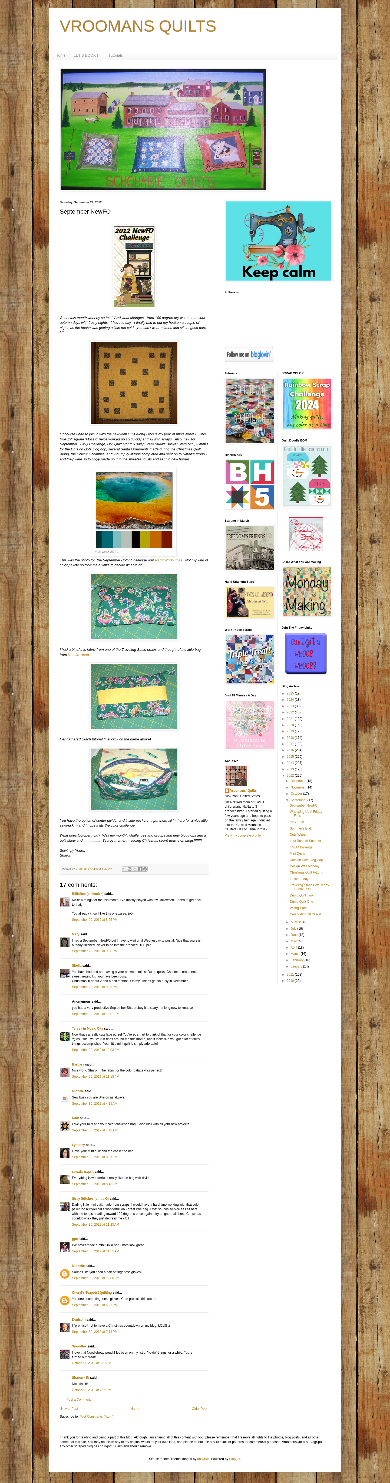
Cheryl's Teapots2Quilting (92, 1293)
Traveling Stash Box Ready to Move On (309, 887)
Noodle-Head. (79, 655)
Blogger (234, 1459)
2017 (291, 744)
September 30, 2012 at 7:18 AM (94, 1130)
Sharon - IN (80, 1378)
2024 (291, 700)
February (297, 960)
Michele (78, 1091)
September (298, 800)
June (294, 935)
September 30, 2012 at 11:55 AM (95, 1251)
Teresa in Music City (87, 1028)
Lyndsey (78, 1145)
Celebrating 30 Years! (305, 914)
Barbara (78, 1064)
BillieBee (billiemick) (88, 894)
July (293, 929)
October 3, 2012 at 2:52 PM (91, 1390)
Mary (76, 934)
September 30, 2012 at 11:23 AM (95, 1224)
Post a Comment (79, 1399)
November (298, 787)
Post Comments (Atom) (96, 1416)
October (296, 794)
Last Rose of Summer (305, 841)
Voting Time (298, 908)
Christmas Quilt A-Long (306, 872)
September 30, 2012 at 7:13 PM (94, 1332)
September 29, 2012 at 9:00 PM (94, 951)
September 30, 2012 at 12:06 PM (95, 1278)
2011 (291, 974)
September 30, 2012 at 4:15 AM (94, 1103)
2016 (291, 750)
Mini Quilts (297, 853)
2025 (291, 693)
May (294, 941)
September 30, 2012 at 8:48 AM (94, 1184)
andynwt (203, 1459)
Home (60, 55)
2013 (291, 769)
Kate (75, 1118)
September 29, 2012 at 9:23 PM (94, 987)
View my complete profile (243, 835)
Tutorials (115, 55)
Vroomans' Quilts (243, 791)
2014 (291, 763)
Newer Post (69, 1409)
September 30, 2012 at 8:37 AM (94, 1157)
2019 (291, 731)
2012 (291, 775)
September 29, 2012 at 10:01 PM (95, 1014)
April (294, 947)
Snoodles (79, 1346)
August (296, 922)
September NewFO (304, 805)
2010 (291, 981)
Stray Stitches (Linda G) (90, 1199)
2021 (291, 719)
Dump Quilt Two (301, 895)
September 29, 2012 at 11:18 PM (95, 1076)
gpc (75, 1239)
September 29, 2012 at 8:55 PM (94, 920)
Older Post (199, 1409)
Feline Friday (299, 879)
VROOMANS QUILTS (138, 26)
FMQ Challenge (301, 847)
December (298, 781)
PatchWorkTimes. (169, 560)
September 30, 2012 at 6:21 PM (94, 1305)
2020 (291, 725)
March (295, 954)
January (296, 966)
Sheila (76, 966)
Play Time (297, 822)
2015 (291, 757)
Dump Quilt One (301, 902)
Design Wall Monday (304, 866)
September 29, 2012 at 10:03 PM (95, 1050)
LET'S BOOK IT (87, 55)
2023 (291, 706)
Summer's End (300, 828)
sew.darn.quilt (83, 1172)
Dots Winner (299, 835)
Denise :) (79, 1320)
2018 (291, 738)
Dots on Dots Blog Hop (306, 860)
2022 (291, 712)
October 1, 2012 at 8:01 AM (91, 1363)
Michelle (78, 1266)
